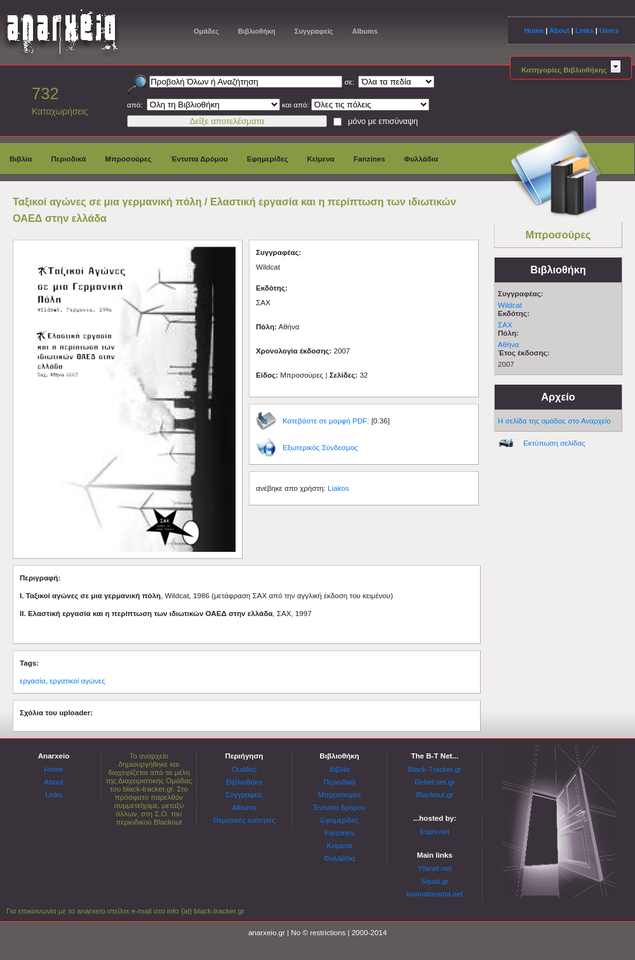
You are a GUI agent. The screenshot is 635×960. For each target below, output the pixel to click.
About (559, 30)
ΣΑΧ (505, 324)
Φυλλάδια (421, 158)
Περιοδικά (68, 158)
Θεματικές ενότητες (244, 820)
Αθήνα (508, 344)
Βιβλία (21, 158)
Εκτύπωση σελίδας (554, 443)
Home (534, 30)
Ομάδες (206, 31)
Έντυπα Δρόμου (199, 158)
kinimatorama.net (434, 893)
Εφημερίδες (267, 158)
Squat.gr (435, 881)
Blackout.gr (435, 794)
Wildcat (510, 305)
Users (609, 30)
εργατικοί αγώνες (77, 680)
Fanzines (369, 158)
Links (584, 30)
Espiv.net (435, 831)
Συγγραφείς (314, 31)
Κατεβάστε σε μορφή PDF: (326, 420)
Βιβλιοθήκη (257, 31)
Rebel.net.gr (435, 782)
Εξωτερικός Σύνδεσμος (320, 447)
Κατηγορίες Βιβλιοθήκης (570, 69)
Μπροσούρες (128, 158)
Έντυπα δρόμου (339, 807)
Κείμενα (320, 158)
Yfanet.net (434, 868)
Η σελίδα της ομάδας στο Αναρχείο (554, 420)
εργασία (33, 680)
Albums (364, 31)
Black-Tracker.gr (435, 769)
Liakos (338, 488)
